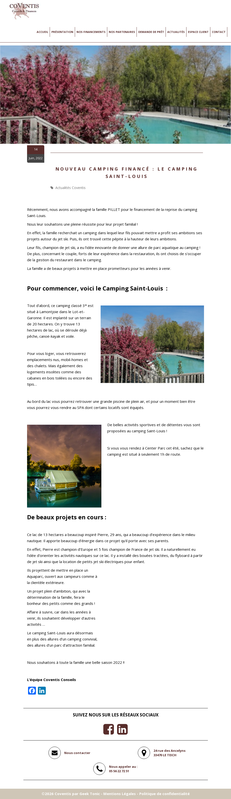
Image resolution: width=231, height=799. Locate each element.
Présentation (62, 32)
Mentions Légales (119, 793)
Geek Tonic (89, 793)
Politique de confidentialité (164, 793)
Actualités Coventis (70, 187)
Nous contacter (77, 753)
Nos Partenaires (122, 32)
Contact (219, 32)
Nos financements (91, 32)
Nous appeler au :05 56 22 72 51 (123, 768)
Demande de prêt (151, 32)
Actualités (176, 32)
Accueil (42, 32)
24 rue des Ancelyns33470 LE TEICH (169, 752)
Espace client (198, 32)
